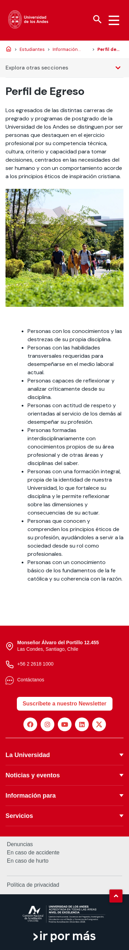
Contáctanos (30, 679)
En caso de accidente (33, 852)
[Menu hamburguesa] (114, 20)
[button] (115, 896)
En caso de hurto (28, 861)
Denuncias (20, 844)
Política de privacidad (33, 885)
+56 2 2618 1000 (35, 664)
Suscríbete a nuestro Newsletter (65, 703)
